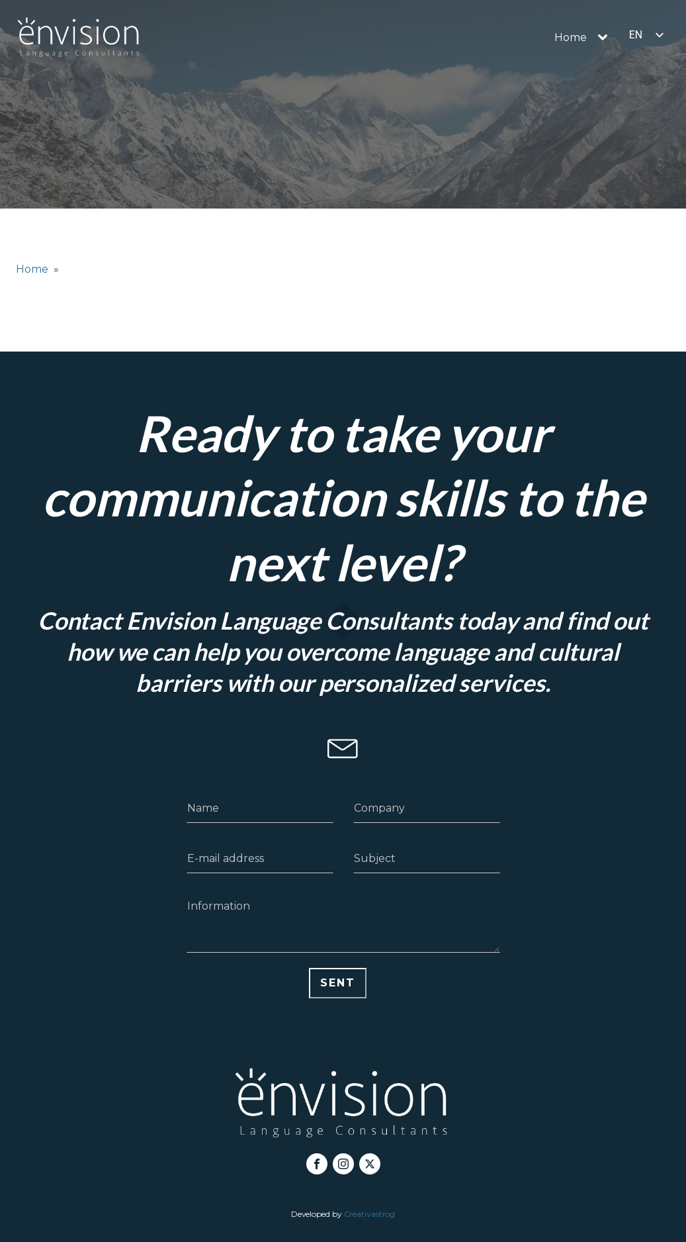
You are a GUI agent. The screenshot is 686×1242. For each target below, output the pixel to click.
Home (570, 37)
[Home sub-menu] (605, 37)
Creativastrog (370, 1214)
